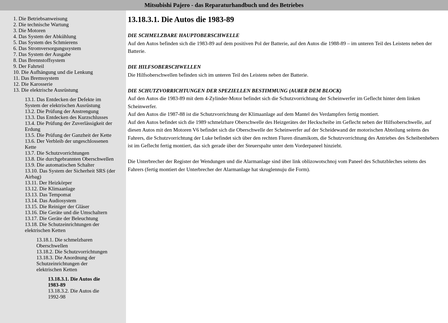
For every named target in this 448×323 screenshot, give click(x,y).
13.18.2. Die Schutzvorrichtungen (71, 251)
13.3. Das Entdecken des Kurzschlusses (66, 117)
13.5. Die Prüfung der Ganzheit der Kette (68, 135)
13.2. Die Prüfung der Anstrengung (62, 111)
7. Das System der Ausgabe (42, 54)
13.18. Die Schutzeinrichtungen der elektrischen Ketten (62, 227)
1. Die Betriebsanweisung (40, 18)
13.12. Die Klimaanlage (50, 188)
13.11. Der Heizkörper (48, 182)
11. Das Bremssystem (36, 78)
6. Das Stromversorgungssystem (47, 48)
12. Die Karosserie (32, 84)
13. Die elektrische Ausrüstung (45, 90)
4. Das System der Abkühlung (44, 36)
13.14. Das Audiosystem (50, 200)
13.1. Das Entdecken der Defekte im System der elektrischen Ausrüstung (63, 102)
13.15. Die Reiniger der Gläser (57, 206)
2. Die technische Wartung (41, 24)
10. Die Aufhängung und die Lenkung (53, 72)
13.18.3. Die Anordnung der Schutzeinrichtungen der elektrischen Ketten (65, 263)
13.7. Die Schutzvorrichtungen (57, 153)
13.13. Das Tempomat (48, 194)
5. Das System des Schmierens (45, 42)
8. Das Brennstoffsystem (39, 60)
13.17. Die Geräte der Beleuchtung (61, 218)
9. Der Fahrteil (28, 66)
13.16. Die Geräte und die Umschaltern (66, 212)
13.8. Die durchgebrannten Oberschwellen (69, 159)
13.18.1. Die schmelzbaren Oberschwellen (64, 242)
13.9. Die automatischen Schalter (59, 165)
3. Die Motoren (29, 30)
